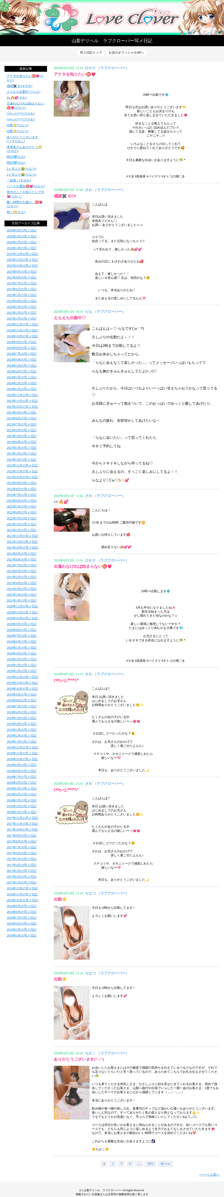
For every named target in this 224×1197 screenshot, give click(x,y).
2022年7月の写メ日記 (22, 495)
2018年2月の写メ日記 (22, 806)
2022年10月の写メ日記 (22, 477)
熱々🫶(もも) (16, 212)
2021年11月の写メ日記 (22, 542)
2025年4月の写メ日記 (22, 301)
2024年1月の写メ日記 (22, 389)
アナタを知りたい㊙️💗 (75, 74)
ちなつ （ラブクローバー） (107, 893)
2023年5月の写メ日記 (22, 436)
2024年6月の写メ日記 (22, 359)
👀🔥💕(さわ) (16, 97)
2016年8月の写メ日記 (22, 912)
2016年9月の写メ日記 (22, 906)
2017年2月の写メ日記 (22, 876)
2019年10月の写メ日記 (22, 688)
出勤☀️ (60, 899)
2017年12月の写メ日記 (22, 818)
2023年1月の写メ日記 (22, 459)
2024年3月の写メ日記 (22, 377)
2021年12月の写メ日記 (22, 536)
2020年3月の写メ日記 (22, 659)
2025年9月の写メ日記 (22, 271)
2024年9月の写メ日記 (22, 342)
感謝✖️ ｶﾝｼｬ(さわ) (19, 86)
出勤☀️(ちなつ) (17, 125)
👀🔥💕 (61, 502)
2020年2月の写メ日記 (22, 665)
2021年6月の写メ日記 (22, 571)
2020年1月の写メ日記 (22, 671)
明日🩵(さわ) (16, 157)
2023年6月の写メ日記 (22, 430)
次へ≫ (165, 1163)
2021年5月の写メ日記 (22, 577)
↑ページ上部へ (209, 1174)
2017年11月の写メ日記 (22, 824)
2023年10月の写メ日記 (22, 406)
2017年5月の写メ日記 (22, 859)
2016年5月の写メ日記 (22, 929)
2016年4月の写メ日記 (22, 935)
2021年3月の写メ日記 (22, 589)
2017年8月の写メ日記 (22, 841)
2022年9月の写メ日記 (22, 483)
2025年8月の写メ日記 (22, 277)
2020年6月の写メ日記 (22, 641)
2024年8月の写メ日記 (22, 348)
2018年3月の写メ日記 (22, 800)
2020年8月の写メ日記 (22, 630)
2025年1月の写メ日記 (22, 318)
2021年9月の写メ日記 (22, 553)
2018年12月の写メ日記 (22, 747)
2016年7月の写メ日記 (22, 918)
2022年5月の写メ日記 (22, 506)
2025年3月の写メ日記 (22, 307)
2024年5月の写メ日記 (22, 365)
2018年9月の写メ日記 (22, 765)
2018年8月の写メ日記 (22, 771)
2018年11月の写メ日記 (22, 753)
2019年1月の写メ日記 (22, 741)
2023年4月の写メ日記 (22, 442)
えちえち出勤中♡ (70, 318)
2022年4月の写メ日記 (22, 512)
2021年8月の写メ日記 (22, 559)
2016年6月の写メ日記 (22, 923)
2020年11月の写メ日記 (22, 612)
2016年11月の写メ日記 (22, 894)
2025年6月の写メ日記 (22, 289)
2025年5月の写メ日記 (22, 295)
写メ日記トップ (91, 52)
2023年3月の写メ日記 (22, 448)
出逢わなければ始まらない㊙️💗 (83, 566)
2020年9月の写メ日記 (22, 624)
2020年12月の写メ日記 (22, 606)
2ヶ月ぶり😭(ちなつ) (21, 168)
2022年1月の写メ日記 (22, 530)
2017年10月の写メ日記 (22, 829)
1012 (150, 1163)
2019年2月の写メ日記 (22, 735)
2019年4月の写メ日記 (22, 724)
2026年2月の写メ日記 (22, 242)
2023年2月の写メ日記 (22, 453)
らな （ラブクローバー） (105, 311)
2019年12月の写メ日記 (22, 677)
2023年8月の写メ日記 (22, 418)
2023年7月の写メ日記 (22, 424)
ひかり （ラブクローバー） (107, 68)
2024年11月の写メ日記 (22, 330)
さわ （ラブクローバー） (105, 190)
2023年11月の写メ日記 (22, 401)
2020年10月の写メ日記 (22, 618)
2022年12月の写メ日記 (22, 465)
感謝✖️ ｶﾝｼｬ (65, 196)
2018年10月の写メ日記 (22, 759)
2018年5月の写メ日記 (22, 788)
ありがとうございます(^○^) (79, 1059)
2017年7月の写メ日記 (22, 847)
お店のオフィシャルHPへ (126, 52)
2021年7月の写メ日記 (22, 565)
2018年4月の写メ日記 (22, 794)
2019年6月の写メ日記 (22, 712)
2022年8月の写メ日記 (22, 489)
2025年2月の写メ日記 (22, 313)
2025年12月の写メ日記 (22, 254)
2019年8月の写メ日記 (22, 700)
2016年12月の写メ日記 (22, 888)
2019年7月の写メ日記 (22, 706)
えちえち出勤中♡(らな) (23, 92)
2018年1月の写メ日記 (22, 812)
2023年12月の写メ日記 (22, 395)
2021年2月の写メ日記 (22, 594)
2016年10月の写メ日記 (22, 900)
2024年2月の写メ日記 (22, 383)
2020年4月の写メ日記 (22, 653)
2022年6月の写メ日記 (22, 500)
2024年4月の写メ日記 (22, 371)
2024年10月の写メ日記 (22, 336)
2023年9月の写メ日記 (22, 412)
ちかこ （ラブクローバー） (107, 1053)
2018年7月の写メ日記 (22, 777)
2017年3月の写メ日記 (22, 871)
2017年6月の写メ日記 (22, 853)
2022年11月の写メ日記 (22, 471)
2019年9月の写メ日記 (22, 694)
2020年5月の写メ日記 (22, 647)
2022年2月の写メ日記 (22, 524)
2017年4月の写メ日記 (22, 865)
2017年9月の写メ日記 (22, 835)
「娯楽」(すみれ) (19, 180)
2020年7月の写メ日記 (22, 636)
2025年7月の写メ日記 (22, 283)
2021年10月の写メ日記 (22, 547)
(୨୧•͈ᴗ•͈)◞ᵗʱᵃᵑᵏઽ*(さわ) (21, 113)
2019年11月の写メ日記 (22, 683)
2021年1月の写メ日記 (22, 600)
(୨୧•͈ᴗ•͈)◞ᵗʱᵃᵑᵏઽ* (66, 680)
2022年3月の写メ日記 (22, 518)
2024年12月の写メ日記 (22, 324)
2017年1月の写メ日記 (22, 882)
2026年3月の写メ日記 (22, 236)
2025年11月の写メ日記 (22, 260)
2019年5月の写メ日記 (22, 718)
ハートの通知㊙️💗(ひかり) (26, 186)
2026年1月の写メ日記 (22, 248)
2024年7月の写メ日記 (22, 354)
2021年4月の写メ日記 (22, 583)
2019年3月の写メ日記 (22, 730)
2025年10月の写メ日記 (22, 265)
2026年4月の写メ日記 (22, 230)
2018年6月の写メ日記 (22, 782)
